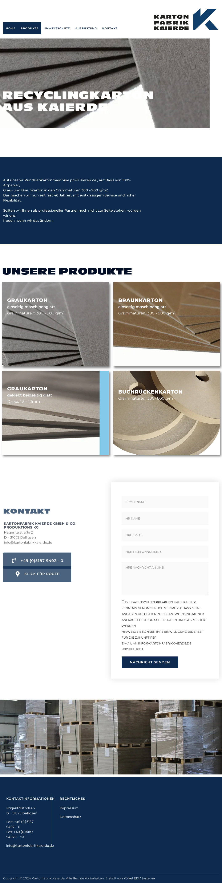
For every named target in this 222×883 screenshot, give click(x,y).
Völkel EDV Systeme (139, 878)
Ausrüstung (86, 28)
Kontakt (109, 28)
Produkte (29, 28)
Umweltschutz (57, 28)
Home (10, 28)
